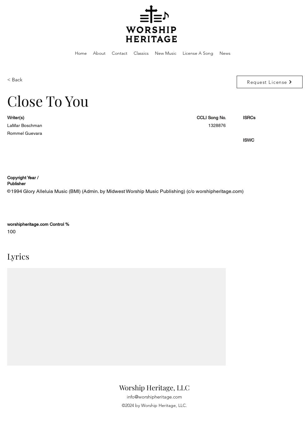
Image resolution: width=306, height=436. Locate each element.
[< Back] (29, 80)
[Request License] (270, 82)
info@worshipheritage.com (154, 397)
